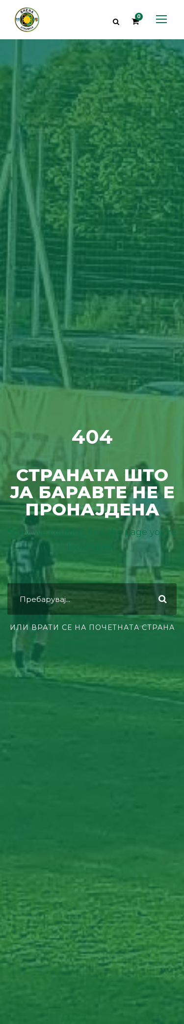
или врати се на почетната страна (92, 627)
